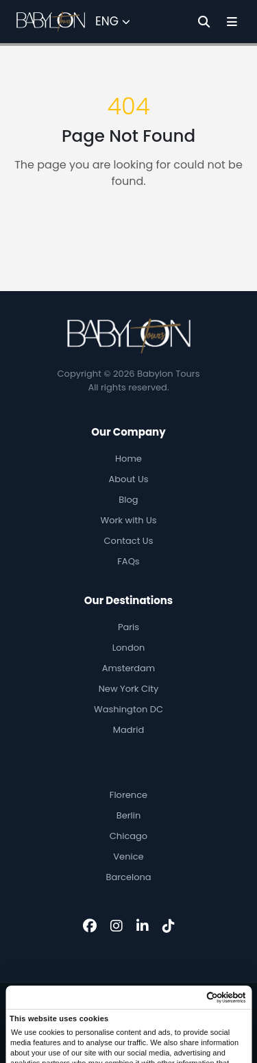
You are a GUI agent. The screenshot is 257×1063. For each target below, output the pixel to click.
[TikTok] (168, 926)
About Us (129, 479)
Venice (128, 856)
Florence (128, 794)
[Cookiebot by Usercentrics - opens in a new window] (187, 997)
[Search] (204, 21)
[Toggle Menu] (232, 21)
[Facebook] (90, 926)
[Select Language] (113, 22)
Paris (128, 627)
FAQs (128, 561)
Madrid (129, 729)
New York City (129, 688)
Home (128, 458)
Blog (128, 499)
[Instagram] (116, 926)
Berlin (129, 815)
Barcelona (128, 877)
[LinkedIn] (142, 926)
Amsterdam (129, 668)
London (128, 647)
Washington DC (128, 709)
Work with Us (129, 520)
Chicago (128, 835)
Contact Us (129, 540)
